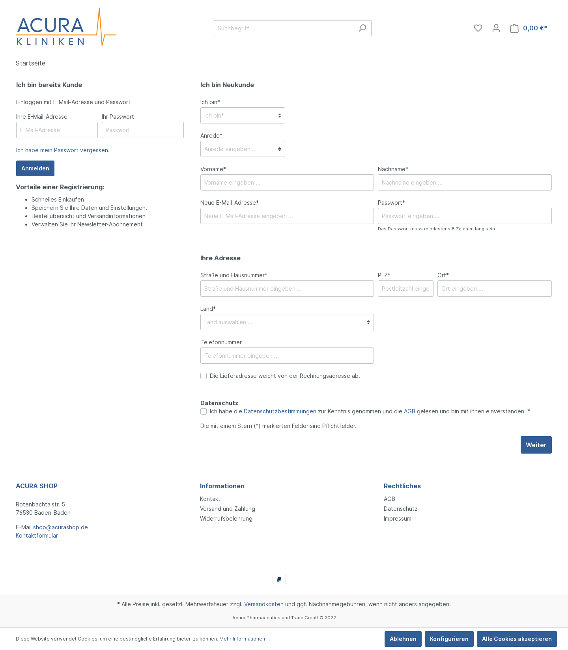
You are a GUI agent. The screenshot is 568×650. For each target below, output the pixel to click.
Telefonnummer (221, 342)
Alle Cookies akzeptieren (517, 638)
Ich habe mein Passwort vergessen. (63, 150)
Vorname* (213, 169)
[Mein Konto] (496, 28)
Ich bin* (210, 102)
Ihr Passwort (118, 116)
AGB (409, 411)
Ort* (443, 275)
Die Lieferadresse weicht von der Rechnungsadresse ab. (285, 375)
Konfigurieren (449, 638)
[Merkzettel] (478, 28)
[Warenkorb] (528, 28)
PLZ (384, 275)
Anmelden (35, 168)
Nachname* (393, 169)
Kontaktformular (37, 535)
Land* (208, 308)
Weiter (536, 445)
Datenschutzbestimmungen (280, 411)
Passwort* (391, 202)
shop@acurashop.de (60, 527)
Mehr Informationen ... (244, 639)
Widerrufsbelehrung (226, 518)
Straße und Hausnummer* (233, 275)
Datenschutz (401, 508)
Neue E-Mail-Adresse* (229, 202)
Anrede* (211, 135)
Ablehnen (403, 638)
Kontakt (210, 498)
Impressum (397, 518)
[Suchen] (362, 28)
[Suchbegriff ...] (283, 28)
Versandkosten (264, 604)
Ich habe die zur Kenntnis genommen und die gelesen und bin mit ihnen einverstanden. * (370, 411)
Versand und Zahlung (227, 508)
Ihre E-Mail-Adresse (41, 116)
